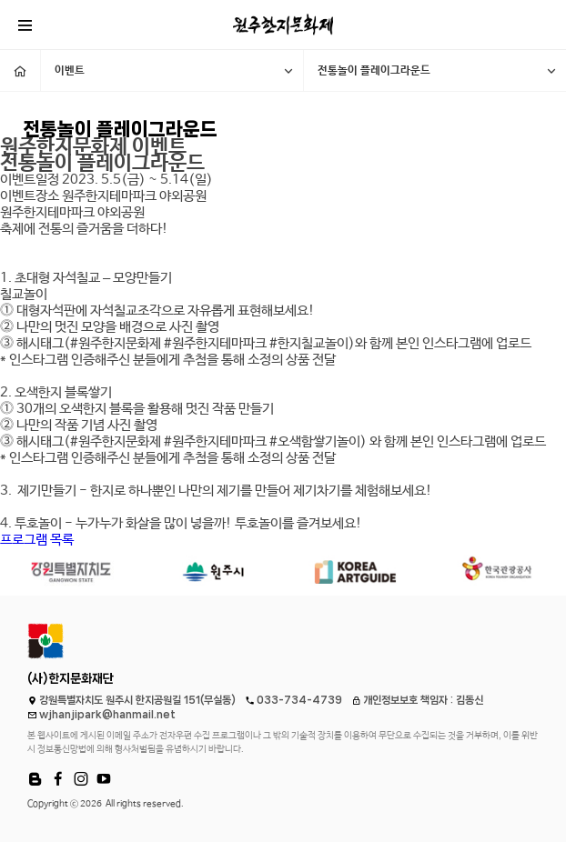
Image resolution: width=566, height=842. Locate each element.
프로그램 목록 (37, 539)
